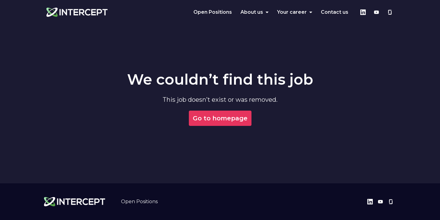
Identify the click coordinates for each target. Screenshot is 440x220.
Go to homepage (220, 118)
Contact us (334, 12)
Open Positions (212, 12)
